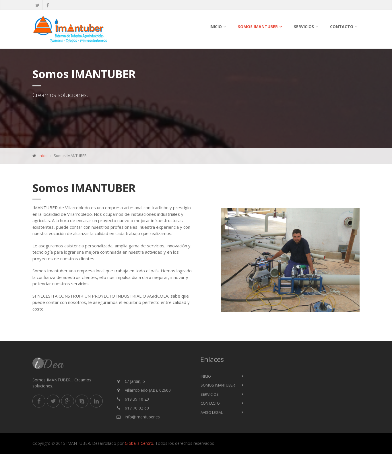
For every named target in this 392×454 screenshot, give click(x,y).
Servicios (210, 394)
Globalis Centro (139, 443)
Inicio (215, 26)
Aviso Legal (212, 412)
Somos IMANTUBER (258, 26)
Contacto (341, 26)
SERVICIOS (304, 26)
